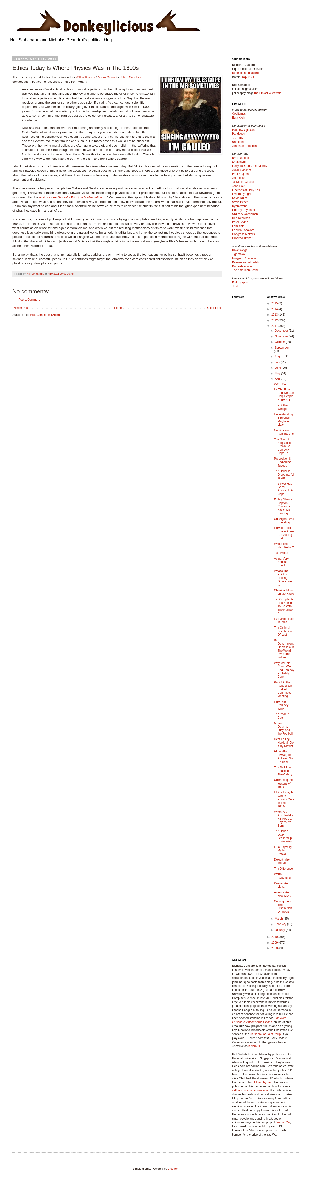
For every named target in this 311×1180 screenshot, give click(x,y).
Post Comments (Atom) (45, 315)
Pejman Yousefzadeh (245, 262)
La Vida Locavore (243, 230)
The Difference (283, 868)
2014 (274, 309)
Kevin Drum (239, 198)
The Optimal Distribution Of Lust (283, 631)
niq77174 (248, 77)
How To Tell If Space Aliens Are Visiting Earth (284, 533)
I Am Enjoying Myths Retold (282, 850)
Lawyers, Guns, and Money (249, 166)
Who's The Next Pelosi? (284, 545)
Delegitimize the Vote (281, 861)
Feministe (238, 226)
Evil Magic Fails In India (284, 620)
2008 (274, 948)
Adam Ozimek (107, 77)
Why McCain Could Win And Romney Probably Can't (284, 670)
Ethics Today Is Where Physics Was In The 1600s (284, 799)
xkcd (235, 286)
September (282, 347)
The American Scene (245, 270)
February (281, 924)
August (279, 356)
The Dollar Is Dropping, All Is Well (284, 474)
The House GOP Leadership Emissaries (283, 836)
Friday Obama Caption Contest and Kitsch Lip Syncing (283, 506)
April (278, 379)
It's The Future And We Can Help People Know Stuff (284, 394)
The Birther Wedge (281, 407)
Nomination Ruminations (284, 432)
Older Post (214, 308)
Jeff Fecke (238, 178)
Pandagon (238, 133)
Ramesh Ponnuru (243, 266)
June (278, 367)
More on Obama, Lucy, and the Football (283, 728)
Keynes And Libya (281, 885)
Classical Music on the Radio (284, 592)
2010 (274, 937)
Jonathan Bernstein (244, 146)
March (279, 918)
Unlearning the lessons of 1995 (283, 783)
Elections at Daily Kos (246, 190)
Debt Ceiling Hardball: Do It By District (284, 742)
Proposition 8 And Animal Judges (283, 462)
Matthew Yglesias (243, 130)
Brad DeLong (240, 157)
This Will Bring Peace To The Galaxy (283, 771)
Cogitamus (239, 113)
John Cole (238, 186)
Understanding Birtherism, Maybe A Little (283, 419)
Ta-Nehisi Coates (243, 182)
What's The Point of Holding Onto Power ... (283, 578)
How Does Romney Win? (281, 705)
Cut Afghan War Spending (284, 520)
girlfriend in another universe (250, 1090)
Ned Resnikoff (241, 218)
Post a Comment (29, 299)
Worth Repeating (282, 876)
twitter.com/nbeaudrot (246, 73)
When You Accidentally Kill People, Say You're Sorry (283, 818)
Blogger (173, 1168)
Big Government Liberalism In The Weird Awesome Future (284, 649)
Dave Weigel (240, 250)
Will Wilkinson (85, 77)
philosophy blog (262, 1082)
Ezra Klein (238, 117)
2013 (274, 314)
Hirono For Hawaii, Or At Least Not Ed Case (283, 756)
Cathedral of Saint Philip (265, 1034)
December (282, 330)
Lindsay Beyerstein (244, 210)
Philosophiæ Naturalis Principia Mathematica (70, 197)
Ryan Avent (239, 206)
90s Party (280, 383)
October (280, 342)
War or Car (283, 1122)
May (278, 373)
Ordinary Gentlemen (245, 214)
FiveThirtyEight (241, 194)
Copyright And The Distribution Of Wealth (283, 906)
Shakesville (239, 162)
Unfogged (238, 141)
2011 (274, 326)
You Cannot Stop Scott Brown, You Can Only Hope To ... (283, 446)
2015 (274, 303)
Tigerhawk (238, 254)
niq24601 (254, 1046)
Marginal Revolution (244, 258)
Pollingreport (240, 282)
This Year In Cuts (281, 716)
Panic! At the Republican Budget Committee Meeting (283, 689)
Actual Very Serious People (281, 562)
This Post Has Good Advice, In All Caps (284, 489)
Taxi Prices (281, 552)
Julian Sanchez (130, 77)
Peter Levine (240, 222)
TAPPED (237, 137)
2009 (274, 942)
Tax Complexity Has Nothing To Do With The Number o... (284, 606)
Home (118, 308)
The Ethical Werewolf (267, 93)
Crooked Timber (242, 238)
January (280, 930)
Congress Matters (243, 234)
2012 (274, 320)
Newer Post (21, 308)
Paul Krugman (241, 174)
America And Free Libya (282, 894)
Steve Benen (240, 202)
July (278, 362)
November (282, 336)
